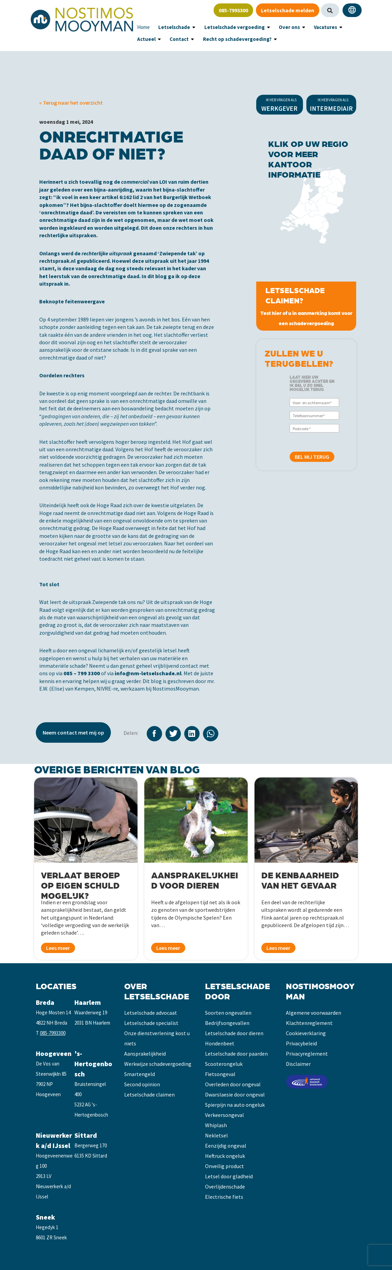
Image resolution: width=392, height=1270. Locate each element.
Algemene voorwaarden (313, 1012)
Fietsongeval (220, 1074)
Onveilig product (224, 1166)
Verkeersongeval (224, 1115)
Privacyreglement (307, 1053)
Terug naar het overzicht (72, 102)
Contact (145, 39)
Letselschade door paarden (236, 1053)
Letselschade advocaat (150, 1012)
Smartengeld (139, 1074)
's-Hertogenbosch (93, 1063)
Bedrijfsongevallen (227, 1022)
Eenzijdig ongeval (225, 1145)
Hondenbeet (219, 1043)
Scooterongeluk (224, 1063)
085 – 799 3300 (81, 673)
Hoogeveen (54, 1053)
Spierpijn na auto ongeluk (235, 1104)
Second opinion (142, 1084)
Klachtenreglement (309, 1022)
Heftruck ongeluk (225, 1155)
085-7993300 (233, 10)
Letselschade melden (287, 10)
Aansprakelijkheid (145, 1053)
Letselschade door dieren (234, 1033)
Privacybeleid (301, 1043)
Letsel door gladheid (229, 1176)
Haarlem (87, 1002)
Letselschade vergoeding (224, 27)
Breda (45, 1002)
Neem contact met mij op (73, 732)
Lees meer (58, 947)
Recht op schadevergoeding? (197, 39)
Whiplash (216, 1125)
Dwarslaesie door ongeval (235, 1094)
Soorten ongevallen (228, 1012)
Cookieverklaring (306, 1033)
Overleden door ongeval (233, 1084)
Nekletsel (216, 1135)
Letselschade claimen (149, 1094)
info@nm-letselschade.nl (148, 673)
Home (142, 27)
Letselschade (170, 27)
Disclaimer (298, 1063)
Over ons (273, 27)
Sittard (85, 1135)
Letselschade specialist (151, 1022)
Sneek (45, 1217)
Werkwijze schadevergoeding (157, 1063)
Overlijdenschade (225, 1186)
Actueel (337, 27)
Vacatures (306, 27)
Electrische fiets (224, 1196)
